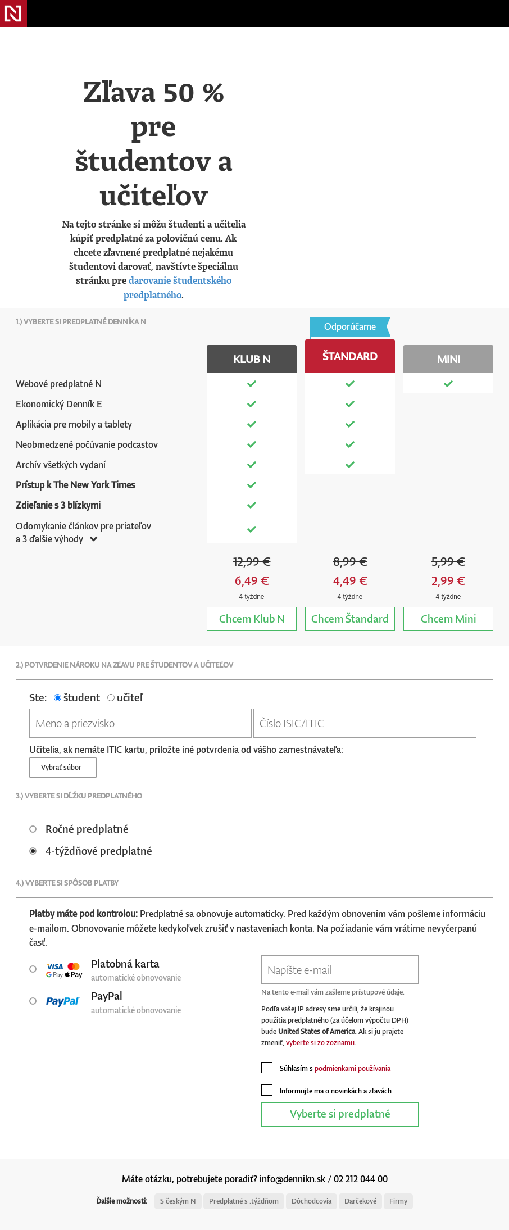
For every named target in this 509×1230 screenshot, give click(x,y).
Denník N (13, 13)
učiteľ (125, 697)
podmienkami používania (352, 1068)
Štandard (350, 618)
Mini (448, 618)
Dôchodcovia (311, 1201)
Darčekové (360, 1201)
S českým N (178, 1201)
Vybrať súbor (63, 767)
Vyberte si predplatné (340, 1113)
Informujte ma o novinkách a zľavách (326, 1090)
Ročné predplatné (79, 828)
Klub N (252, 618)
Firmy (398, 1201)
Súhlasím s (325, 1067)
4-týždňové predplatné (90, 850)
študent (77, 697)
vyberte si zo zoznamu (320, 1042)
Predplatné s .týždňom (244, 1201)
